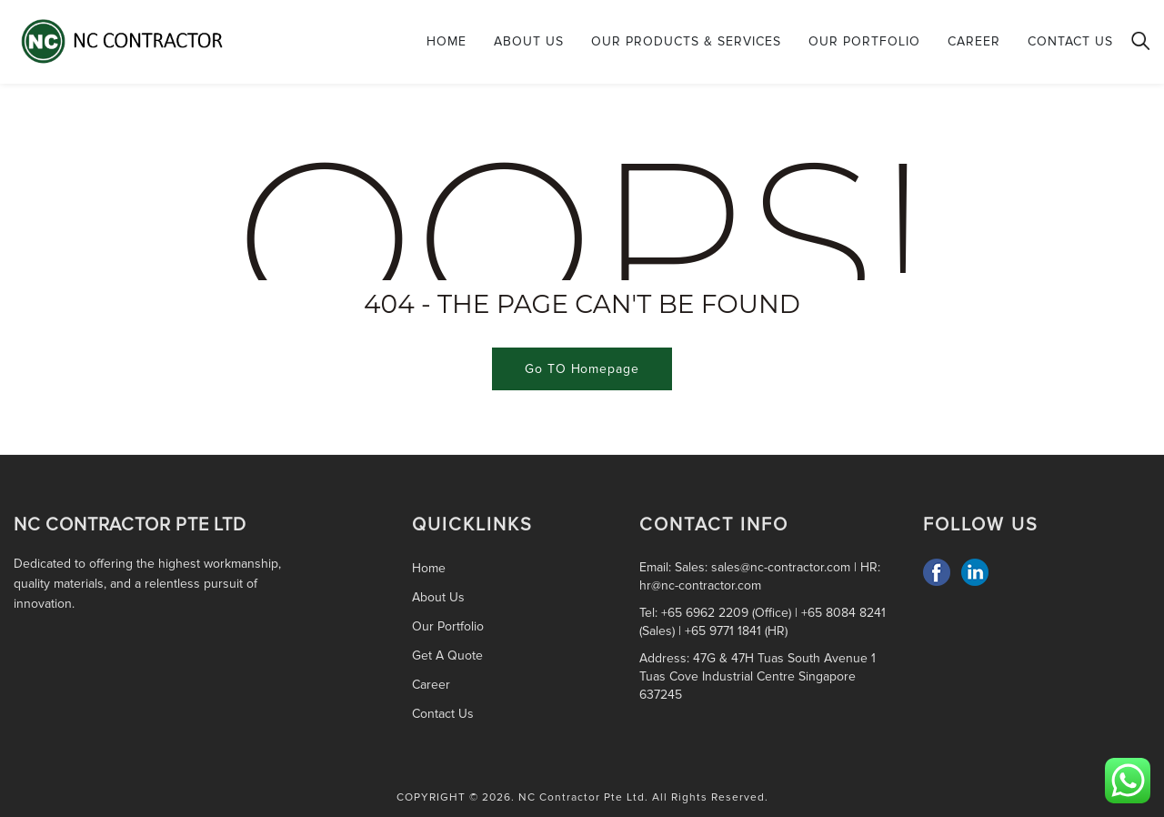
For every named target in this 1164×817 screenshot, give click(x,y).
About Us (529, 41)
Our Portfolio (864, 41)
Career (974, 41)
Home (446, 41)
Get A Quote (447, 655)
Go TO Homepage (582, 369)
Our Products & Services (686, 41)
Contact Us (1070, 41)
